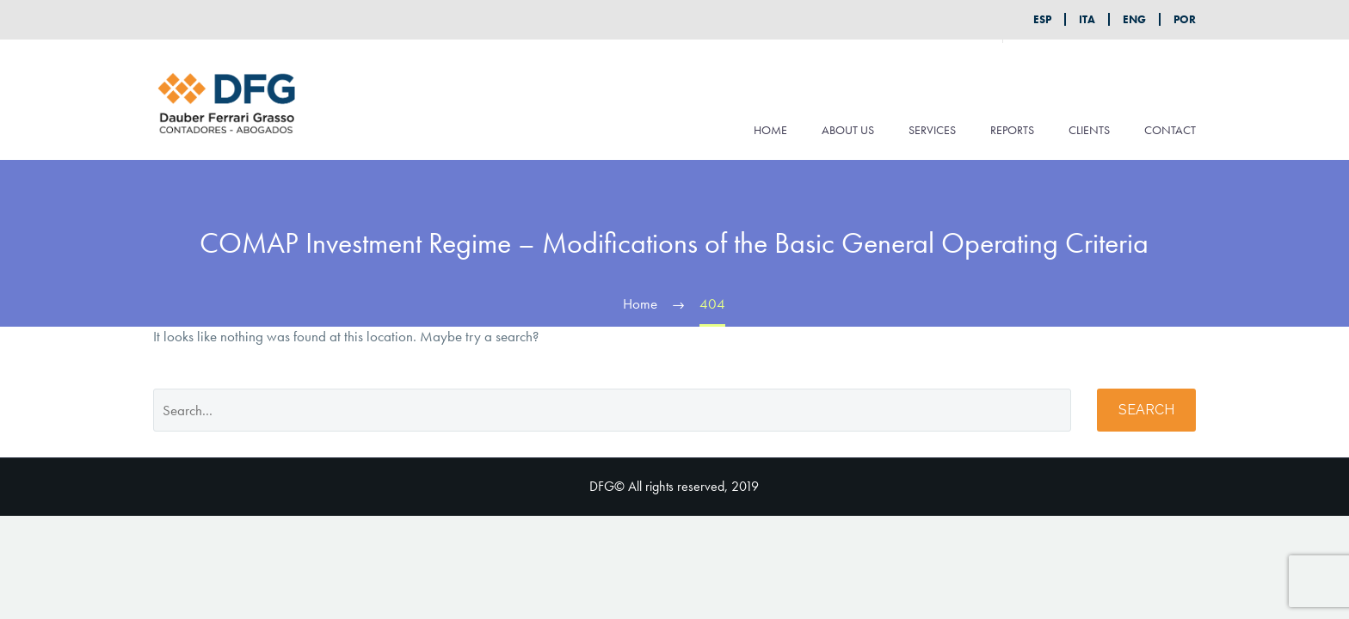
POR (1184, 19)
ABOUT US (848, 130)
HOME (770, 130)
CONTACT (1170, 130)
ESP (1042, 19)
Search (1146, 409)
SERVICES (932, 130)
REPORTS (1012, 130)
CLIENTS (1089, 130)
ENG (1134, 19)
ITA (1087, 19)
